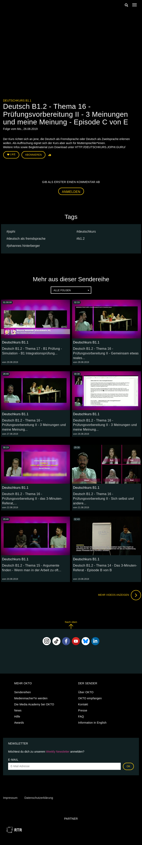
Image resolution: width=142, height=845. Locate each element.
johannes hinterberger (24, 245)
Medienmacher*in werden (30, 698)
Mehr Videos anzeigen (119, 595)
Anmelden (71, 192)
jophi (11, 231)
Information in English (92, 722)
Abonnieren (33, 154)
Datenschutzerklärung (38, 797)
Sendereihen (22, 692)
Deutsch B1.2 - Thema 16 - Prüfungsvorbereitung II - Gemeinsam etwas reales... (106, 353)
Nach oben (71, 625)
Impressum (10, 797)
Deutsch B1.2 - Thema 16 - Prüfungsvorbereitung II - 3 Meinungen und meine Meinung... (34, 425)
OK (128, 766)
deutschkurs (87, 231)
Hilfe (17, 716)
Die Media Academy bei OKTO (34, 704)
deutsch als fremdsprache (26, 238)
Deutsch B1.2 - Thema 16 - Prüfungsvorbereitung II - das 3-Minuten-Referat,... (32, 498)
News (18, 710)
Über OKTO (86, 692)
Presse (82, 710)
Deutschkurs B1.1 (17, 100)
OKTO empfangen (90, 698)
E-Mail (13, 759)
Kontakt (83, 704)
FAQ (81, 716)
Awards (19, 722)
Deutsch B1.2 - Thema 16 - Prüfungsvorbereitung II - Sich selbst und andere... (103, 498)
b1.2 (81, 238)
